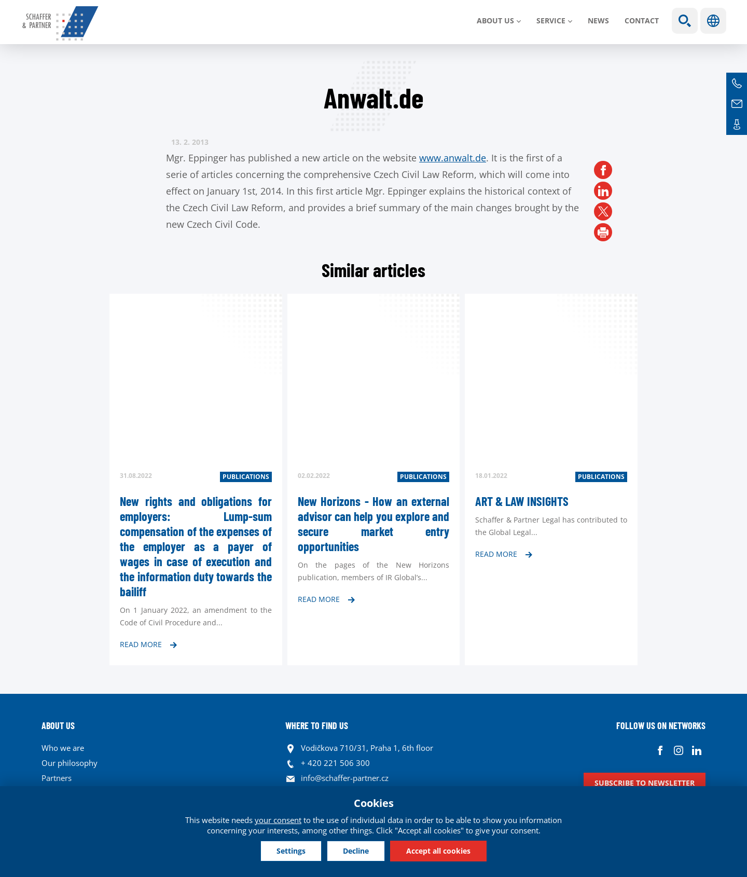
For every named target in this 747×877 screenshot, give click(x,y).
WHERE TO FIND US (316, 725)
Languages (713, 21)
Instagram (678, 751)
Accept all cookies (438, 851)
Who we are (63, 748)
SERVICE (550, 20)
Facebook (660, 751)
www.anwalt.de (452, 158)
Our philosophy (70, 763)
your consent (278, 820)
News (598, 20)
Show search (685, 21)
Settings (291, 851)
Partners (57, 778)
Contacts (736, 124)
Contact (642, 20)
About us (495, 20)
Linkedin (696, 751)
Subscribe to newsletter (644, 783)
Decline (356, 851)
